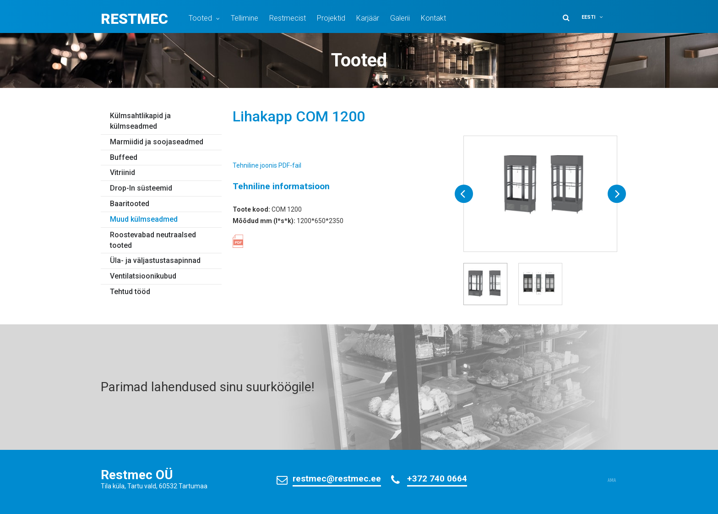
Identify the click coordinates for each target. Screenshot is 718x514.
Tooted (200, 18)
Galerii (400, 18)
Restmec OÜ (137, 474)
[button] (598, 17)
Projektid (331, 18)
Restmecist (287, 18)
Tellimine (244, 18)
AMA (612, 480)
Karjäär (367, 18)
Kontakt (433, 18)
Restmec (134, 18)
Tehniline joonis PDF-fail (267, 165)
